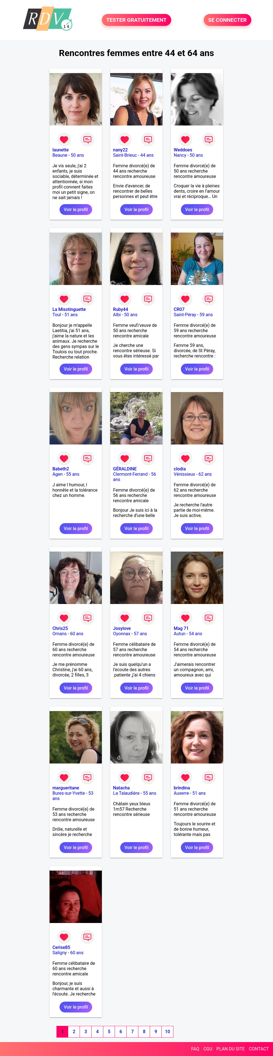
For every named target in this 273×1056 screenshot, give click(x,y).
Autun (179, 633)
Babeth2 (60, 469)
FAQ (195, 1049)
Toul (56, 314)
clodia (180, 469)
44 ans (147, 155)
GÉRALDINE (125, 469)
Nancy (180, 155)
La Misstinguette (69, 309)
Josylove (122, 628)
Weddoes (183, 150)
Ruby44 (120, 309)
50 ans (77, 155)
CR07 (179, 309)
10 (167, 1031)
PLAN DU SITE (231, 1049)
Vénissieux (184, 474)
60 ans (76, 633)
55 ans (73, 474)
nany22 (120, 150)
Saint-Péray (185, 314)
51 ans (71, 314)
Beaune (59, 155)
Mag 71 (181, 628)
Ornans (59, 633)
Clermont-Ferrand (130, 474)
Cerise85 (61, 947)
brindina (182, 788)
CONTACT (259, 1049)
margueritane (65, 788)
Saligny (59, 952)
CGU (207, 1049)
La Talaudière (126, 793)
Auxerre (181, 793)
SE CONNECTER (227, 20)
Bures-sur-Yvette (68, 793)
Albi (116, 314)
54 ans (195, 633)
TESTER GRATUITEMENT (136, 20)
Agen (57, 474)
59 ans (206, 314)
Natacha (121, 788)
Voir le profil (76, 209)
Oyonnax (121, 633)
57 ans (140, 633)
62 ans (205, 474)
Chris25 (60, 628)
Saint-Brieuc (125, 155)
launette (60, 150)
